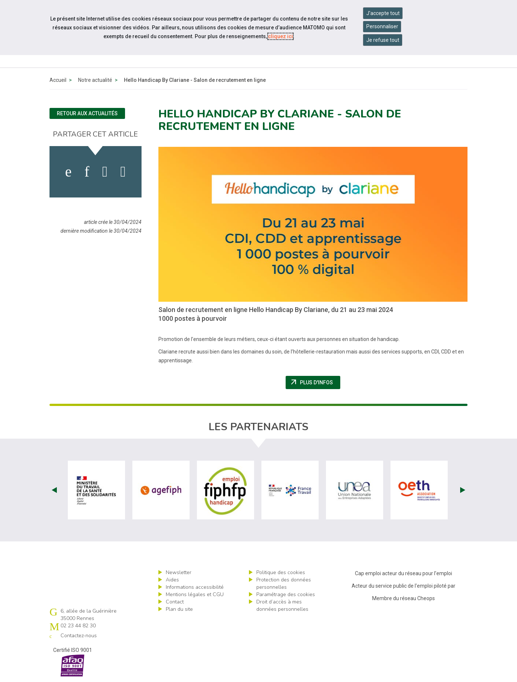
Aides (172, 579)
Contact (175, 601)
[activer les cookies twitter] (105, 172)
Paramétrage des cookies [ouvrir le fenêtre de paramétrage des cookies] (285, 594)
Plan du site (179, 609)
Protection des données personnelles (283, 583)
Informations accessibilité (195, 587)
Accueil (58, 80)
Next (462, 490)
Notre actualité (95, 80)
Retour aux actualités (87, 113)
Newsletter (178, 572)
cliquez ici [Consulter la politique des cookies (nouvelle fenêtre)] (280, 36)
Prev (54, 490)
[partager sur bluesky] (123, 172)
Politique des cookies (280, 572)
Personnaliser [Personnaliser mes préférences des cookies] (382, 26)
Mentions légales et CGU (195, 594)
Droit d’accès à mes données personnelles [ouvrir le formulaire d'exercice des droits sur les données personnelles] (282, 605)
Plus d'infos (315, 382)
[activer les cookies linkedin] (87, 172)
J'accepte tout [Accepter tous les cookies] (383, 13)
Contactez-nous (78, 635)
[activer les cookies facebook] (69, 172)
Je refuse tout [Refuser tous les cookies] (382, 40)
